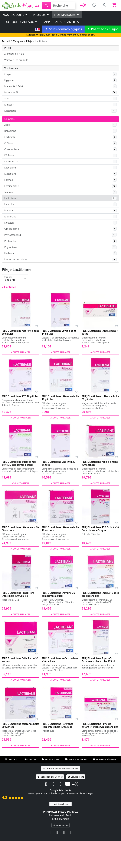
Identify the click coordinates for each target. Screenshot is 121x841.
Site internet (60, 825)
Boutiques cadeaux (20, 22)
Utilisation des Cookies (50, 776)
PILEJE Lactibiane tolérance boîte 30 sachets (20, 725)
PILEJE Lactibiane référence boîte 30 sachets (20, 529)
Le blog (30, 759)
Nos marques (66, 15)
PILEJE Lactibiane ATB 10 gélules (20, 396)
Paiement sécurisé (104, 759)
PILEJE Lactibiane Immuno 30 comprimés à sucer (58, 594)
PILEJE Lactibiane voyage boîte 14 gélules (59, 332)
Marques (18, 41)
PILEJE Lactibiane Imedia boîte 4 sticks (100, 332)
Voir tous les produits (16, 60)
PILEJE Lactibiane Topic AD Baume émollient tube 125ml (98, 660)
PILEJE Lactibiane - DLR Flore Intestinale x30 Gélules (18, 594)
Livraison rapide (76, 759)
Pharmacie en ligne (102, 29)
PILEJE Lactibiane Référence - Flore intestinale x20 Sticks (58, 725)
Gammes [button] (9, 119)
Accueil (6, 41)
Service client (76, 776)
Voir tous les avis (60, 804)
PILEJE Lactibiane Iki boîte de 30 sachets (20, 660)
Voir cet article (20, 483)
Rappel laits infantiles (60, 22)
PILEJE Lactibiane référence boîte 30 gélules (20, 332)
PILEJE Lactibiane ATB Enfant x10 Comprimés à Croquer (100, 529)
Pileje (29, 41)
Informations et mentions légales (60, 768)
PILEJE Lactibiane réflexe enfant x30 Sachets (100, 463)
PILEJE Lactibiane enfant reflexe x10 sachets (60, 660)
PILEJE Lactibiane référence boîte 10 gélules (60, 398)
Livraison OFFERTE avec (60, 34)
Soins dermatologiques (63, 29)
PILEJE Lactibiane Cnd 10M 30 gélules (58, 463)
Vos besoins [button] (11, 68)
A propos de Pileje (14, 54)
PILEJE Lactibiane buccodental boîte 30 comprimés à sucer (19, 463)
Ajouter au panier (21, 352)
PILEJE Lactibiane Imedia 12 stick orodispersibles (100, 594)
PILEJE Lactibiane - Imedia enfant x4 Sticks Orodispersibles (100, 725)
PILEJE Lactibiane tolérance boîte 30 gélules (100, 398)
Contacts (12, 759)
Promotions (50, 759)
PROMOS (41, 15)
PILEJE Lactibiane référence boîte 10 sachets (60, 529)
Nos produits (15, 15)
